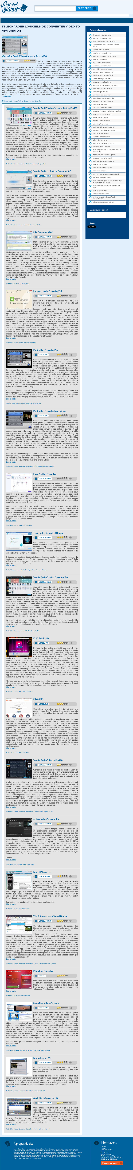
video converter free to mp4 (102, 82)
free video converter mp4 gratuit (104, 155)
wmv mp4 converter (100, 164)
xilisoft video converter (101, 194)
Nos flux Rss (105, 1153)
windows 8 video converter (102, 108)
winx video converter (100, 140)
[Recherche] (55, 8)
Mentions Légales (106, 1150)
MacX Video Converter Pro (45, 350)
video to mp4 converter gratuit (103, 161)
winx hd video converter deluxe (104, 143)
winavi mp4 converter (100, 124)
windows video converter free (103, 72)
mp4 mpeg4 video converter (102, 114)
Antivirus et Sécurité (12, 403)
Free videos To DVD (42, 1058)
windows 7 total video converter (104, 130)
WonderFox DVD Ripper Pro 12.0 (47, 760)
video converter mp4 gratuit (102, 168)
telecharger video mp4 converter (104, 41)
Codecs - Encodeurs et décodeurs (23, 466)
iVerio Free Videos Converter (46, 1003)
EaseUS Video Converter (44, 474)
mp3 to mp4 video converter (102, 63)
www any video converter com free (105, 85)
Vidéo (10, 101)
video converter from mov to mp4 (104, 56)
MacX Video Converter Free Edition (49, 411)
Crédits (103, 1148)
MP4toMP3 (38, 699)
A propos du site (106, 1154)
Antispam (22, 403)
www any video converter (102, 95)
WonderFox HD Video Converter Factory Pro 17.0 (55, 108)
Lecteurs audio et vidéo (20, 570)
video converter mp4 (100, 59)
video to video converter (101, 137)
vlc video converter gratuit (102, 177)
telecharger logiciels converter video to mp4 (106, 186)
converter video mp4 (100, 171)
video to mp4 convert (100, 92)
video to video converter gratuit (103, 98)
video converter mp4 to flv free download (107, 111)
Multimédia (5, 101)
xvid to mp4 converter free (102, 53)
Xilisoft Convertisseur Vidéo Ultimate (50, 916)
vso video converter (100, 191)
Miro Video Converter (43, 971)
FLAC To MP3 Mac (41, 638)
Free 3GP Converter (42, 872)
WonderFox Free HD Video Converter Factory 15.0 (24, 56)
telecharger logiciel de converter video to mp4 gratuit (107, 150)
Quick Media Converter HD (45, 1098)
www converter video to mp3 (103, 75)
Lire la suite (6, 96)
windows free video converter (103, 101)
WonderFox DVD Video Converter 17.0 (50, 577)
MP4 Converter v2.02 (43, 232)
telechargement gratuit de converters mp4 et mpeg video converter (107, 181)
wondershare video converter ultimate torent (106, 45)
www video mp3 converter (102, 79)
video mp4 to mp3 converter (102, 88)
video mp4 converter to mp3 (102, 66)
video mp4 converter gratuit (102, 158)
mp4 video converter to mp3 (102, 69)
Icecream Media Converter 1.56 (47, 291)
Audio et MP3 (17, 692)
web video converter (100, 105)
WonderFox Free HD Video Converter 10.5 (52, 171)
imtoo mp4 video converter (102, 35)
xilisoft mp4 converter (100, 117)
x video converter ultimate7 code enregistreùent (104, 198)
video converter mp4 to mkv (102, 38)
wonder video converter (101, 50)
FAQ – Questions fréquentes (110, 1156)
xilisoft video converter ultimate (103, 202)
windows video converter (101, 146)
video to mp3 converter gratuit (103, 127)
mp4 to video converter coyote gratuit (106, 174)
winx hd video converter (101, 134)
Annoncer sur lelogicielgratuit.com (111, 1157)
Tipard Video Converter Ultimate (48, 533)
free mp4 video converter (101, 121)
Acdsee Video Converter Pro (46, 819)
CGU (102, 1151)
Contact (103, 1146)
